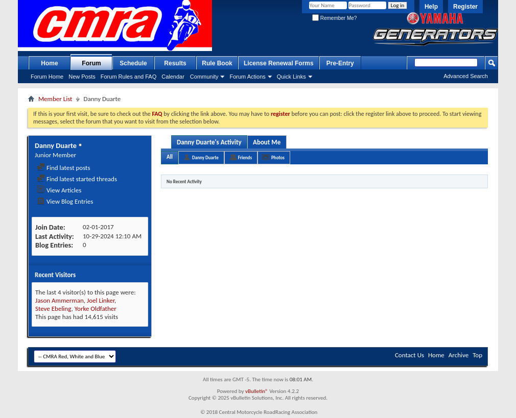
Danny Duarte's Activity (209, 142)
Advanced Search (465, 76)
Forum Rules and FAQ (128, 76)
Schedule (133, 63)
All (170, 157)
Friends (245, 157)
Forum (91, 63)
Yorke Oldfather (95, 308)
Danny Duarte (205, 157)
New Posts (82, 76)
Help (431, 6)
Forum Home (47, 76)
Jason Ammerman (59, 300)
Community (204, 76)
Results (175, 63)
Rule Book (217, 63)
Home (49, 63)
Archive (458, 355)
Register (465, 6)
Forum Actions (247, 76)
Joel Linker (100, 300)
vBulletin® (256, 391)
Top (477, 355)
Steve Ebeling (53, 308)
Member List (55, 99)
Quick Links (291, 76)
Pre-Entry (340, 63)
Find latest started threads (77, 179)
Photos (278, 157)
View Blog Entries (65, 201)
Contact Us (409, 355)
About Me (266, 142)
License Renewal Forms (279, 63)
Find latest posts (63, 167)
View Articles (59, 190)
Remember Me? (334, 18)
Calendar (172, 76)
